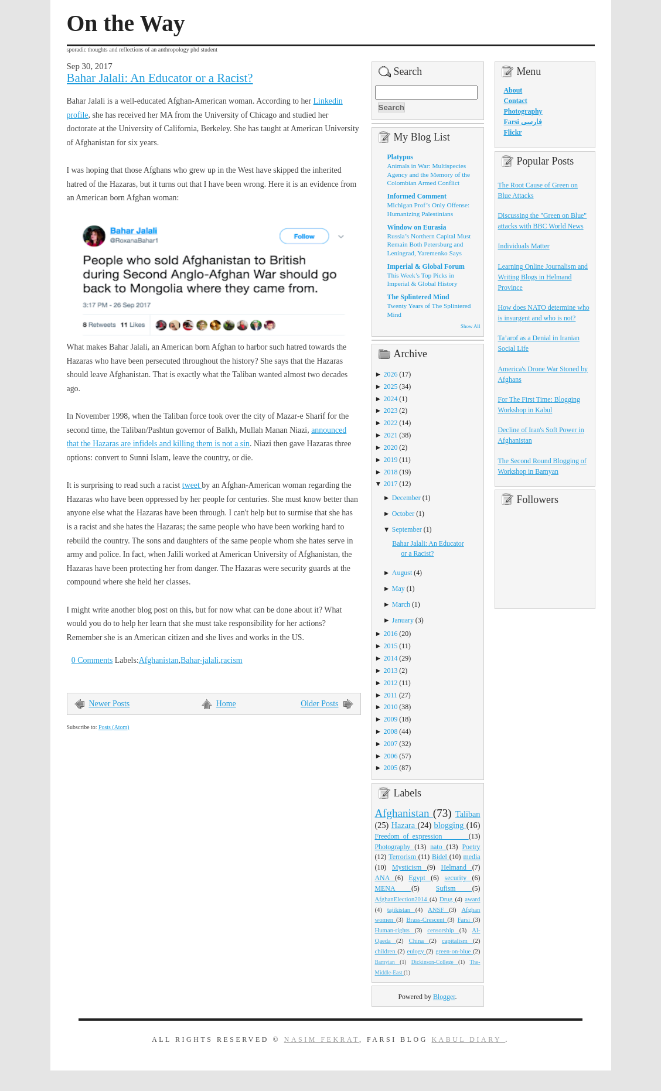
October (403, 513)
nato (438, 847)
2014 (391, 658)
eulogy (416, 951)
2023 (391, 410)
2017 (391, 484)
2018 (391, 472)
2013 (391, 670)
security (458, 878)
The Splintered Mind (418, 297)
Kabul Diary (468, 1039)
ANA (385, 878)
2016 (391, 634)
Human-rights (395, 929)
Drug (447, 898)
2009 (391, 719)
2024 (391, 399)
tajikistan (401, 909)
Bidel (440, 857)
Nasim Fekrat (321, 1039)
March (401, 604)
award (472, 898)
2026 (391, 374)
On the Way (126, 23)
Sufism (454, 888)
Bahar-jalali (199, 660)
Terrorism (403, 857)
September (407, 529)
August (402, 573)
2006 (391, 756)
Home (226, 703)
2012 (391, 683)
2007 (391, 744)
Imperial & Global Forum (426, 266)
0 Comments (92, 660)
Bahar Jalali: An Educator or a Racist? (160, 78)
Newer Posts (109, 703)
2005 (391, 768)
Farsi (465, 919)
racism (232, 660)
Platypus (400, 157)
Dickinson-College (434, 962)
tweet (192, 485)
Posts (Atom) (114, 727)
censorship (443, 929)
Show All (470, 326)
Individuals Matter (524, 246)
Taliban (468, 814)
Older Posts (319, 703)
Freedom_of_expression (422, 836)
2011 (390, 695)
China (419, 940)
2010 (391, 707)
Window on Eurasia (417, 227)
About (513, 90)
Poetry (471, 847)
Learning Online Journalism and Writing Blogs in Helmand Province (543, 277)
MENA (393, 888)
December (406, 498)
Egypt (419, 878)
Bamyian (387, 962)
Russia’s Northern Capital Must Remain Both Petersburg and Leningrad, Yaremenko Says (429, 244)
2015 (391, 646)
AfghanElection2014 (402, 898)
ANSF (438, 909)
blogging (450, 825)
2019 (391, 460)
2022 (391, 423)
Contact (515, 101)
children (386, 951)
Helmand (456, 867)
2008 (391, 731)
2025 (391, 386)
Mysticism (409, 867)
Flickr (513, 132)
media (471, 857)
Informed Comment (417, 196)
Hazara (404, 825)
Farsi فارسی (523, 122)
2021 (391, 435)
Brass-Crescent (426, 919)
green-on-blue (454, 951)
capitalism (457, 940)
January (403, 620)
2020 (391, 447)
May (398, 588)
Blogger (444, 997)
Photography (395, 847)
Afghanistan (159, 660)
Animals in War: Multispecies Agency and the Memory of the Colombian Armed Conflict (428, 174)
